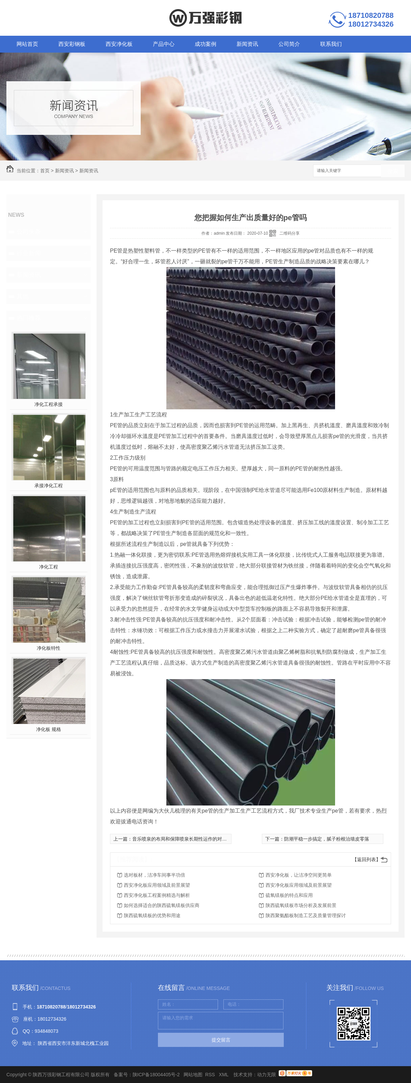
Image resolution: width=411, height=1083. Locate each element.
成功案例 (205, 44)
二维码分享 (289, 233)
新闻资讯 (247, 44)
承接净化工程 (48, 485)
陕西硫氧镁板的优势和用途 (152, 915)
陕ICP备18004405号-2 (156, 1074)
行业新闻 (29, 253)
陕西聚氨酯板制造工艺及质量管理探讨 (306, 915)
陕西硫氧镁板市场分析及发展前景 (301, 905)
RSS (210, 1074)
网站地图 (193, 1074)
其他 (23, 296)
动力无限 (266, 1074)
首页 (45, 170)
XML (224, 1074)
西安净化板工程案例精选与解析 (157, 895)
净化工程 (48, 566)
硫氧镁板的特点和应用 (289, 895)
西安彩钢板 (71, 44)
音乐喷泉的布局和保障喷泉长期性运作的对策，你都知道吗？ (196, 839)
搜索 (392, 171)
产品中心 (163, 44)
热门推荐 (29, 318)
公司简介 (289, 44)
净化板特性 (48, 648)
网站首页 (27, 44)
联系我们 (331, 44)
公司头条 (29, 231)
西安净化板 (119, 44)
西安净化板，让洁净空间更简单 (299, 875)
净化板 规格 (48, 729)
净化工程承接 (48, 404)
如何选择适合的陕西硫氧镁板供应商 (161, 905)
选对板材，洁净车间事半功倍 (154, 875)
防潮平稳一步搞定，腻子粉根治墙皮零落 (326, 839)
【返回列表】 (366, 859)
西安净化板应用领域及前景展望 (157, 885)
